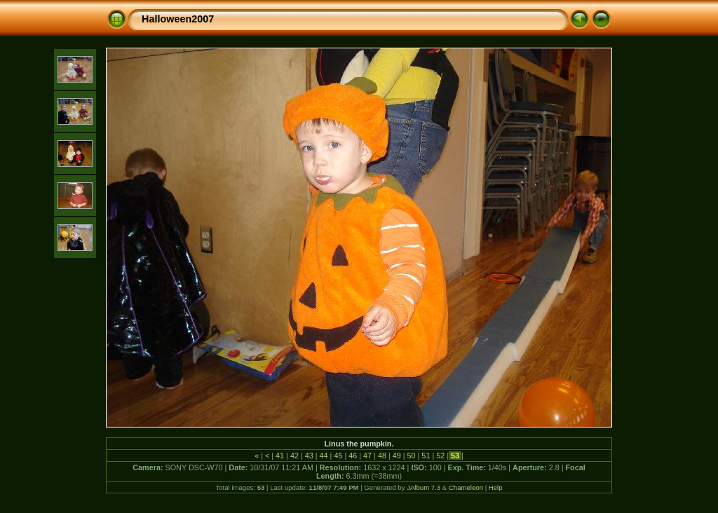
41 (279, 455)
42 (294, 455)
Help (496, 487)
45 (338, 455)
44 (324, 455)
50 (411, 455)
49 (397, 455)
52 (440, 455)
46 (352, 455)
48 (382, 455)
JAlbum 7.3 (423, 487)
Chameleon (466, 487)
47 (367, 455)
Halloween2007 (178, 19)
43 (309, 455)
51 (425, 455)
